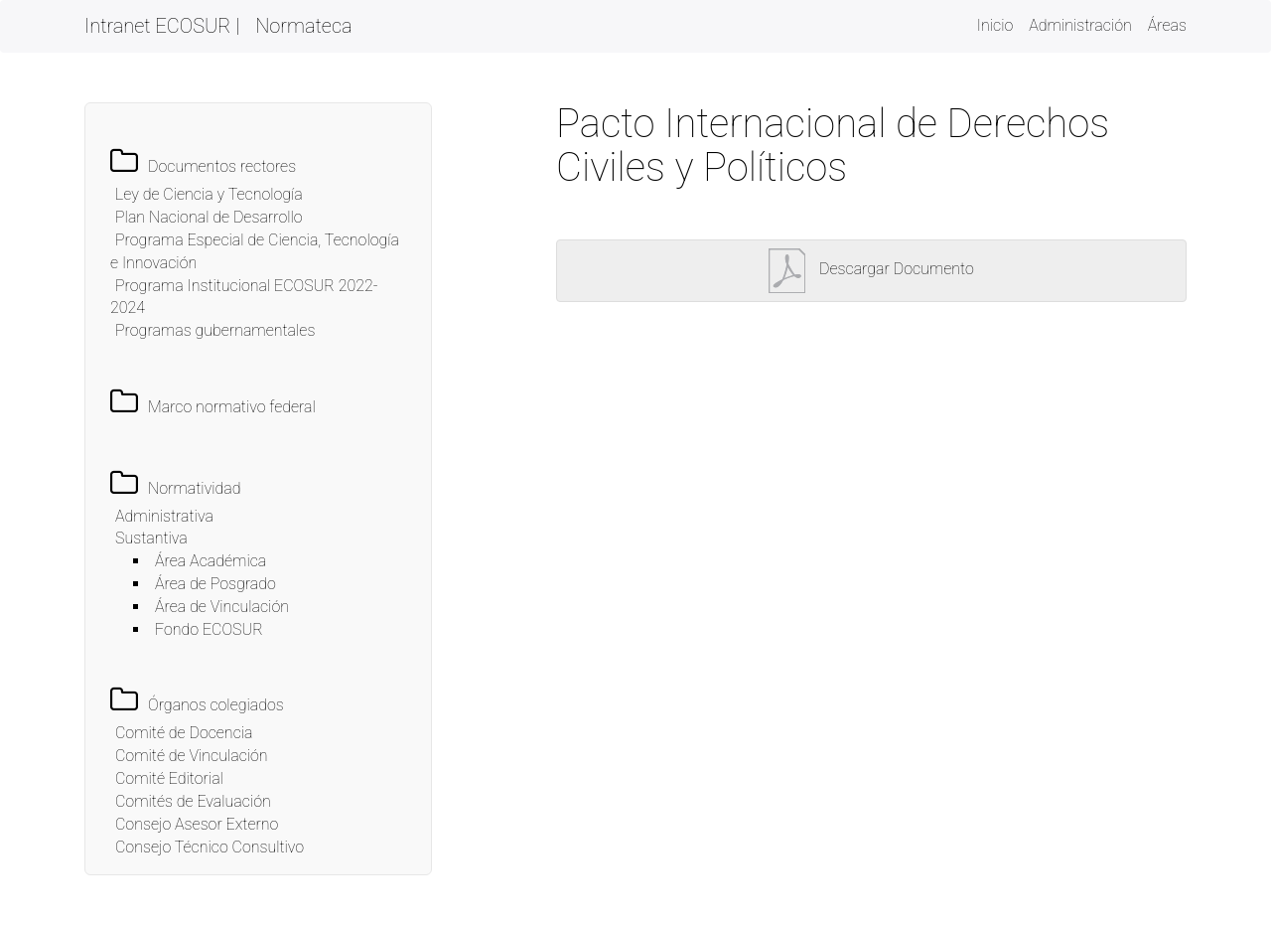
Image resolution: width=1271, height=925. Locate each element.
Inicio (995, 24)
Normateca (303, 26)
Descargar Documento (871, 268)
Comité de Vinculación (191, 755)
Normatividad (194, 488)
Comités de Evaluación (193, 801)
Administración (1080, 25)
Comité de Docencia (183, 732)
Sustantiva (151, 538)
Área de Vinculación (222, 606)
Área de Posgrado (215, 583)
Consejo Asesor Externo (196, 824)
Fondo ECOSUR (209, 629)
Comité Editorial (169, 778)
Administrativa (164, 516)
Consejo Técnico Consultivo (209, 847)
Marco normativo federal (232, 406)
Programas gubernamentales (215, 330)
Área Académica (210, 560)
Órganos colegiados (216, 704)
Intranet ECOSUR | (161, 26)
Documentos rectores (222, 166)
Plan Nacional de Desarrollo (209, 217)
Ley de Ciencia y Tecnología (209, 194)
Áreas (1167, 25)
